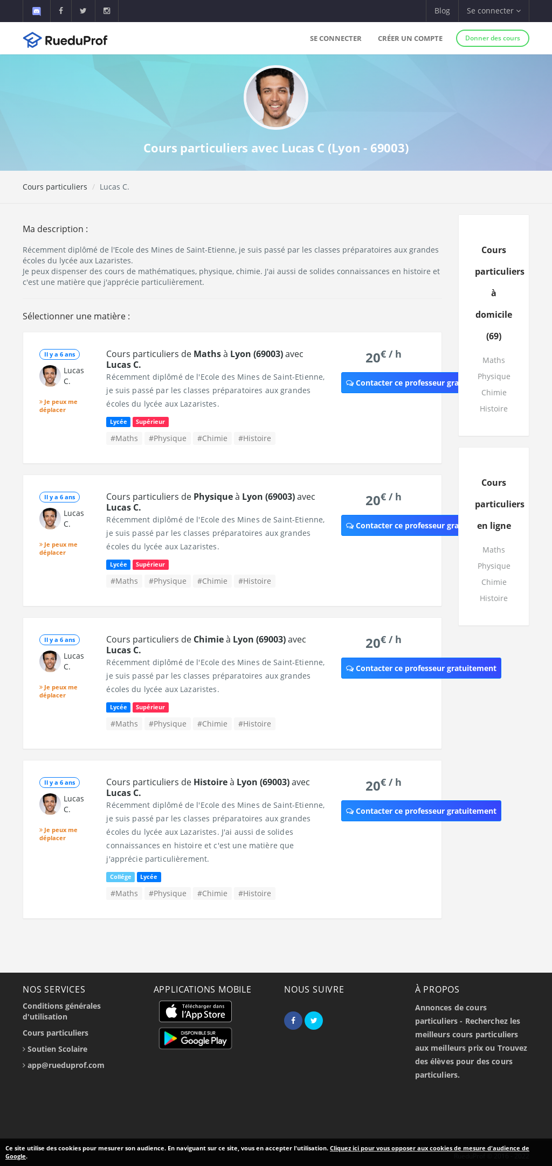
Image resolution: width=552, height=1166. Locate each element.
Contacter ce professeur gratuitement (421, 383)
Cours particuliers (55, 186)
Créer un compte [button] (410, 38)
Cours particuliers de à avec (204, 359)
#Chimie (212, 438)
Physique (494, 376)
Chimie (494, 392)
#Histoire (254, 438)
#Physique (168, 438)
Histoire (494, 408)
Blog (442, 10)
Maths (493, 360)
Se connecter (336, 38)
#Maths (124, 438)
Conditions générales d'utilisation (62, 1011)
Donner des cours (492, 38)
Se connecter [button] (494, 10)
